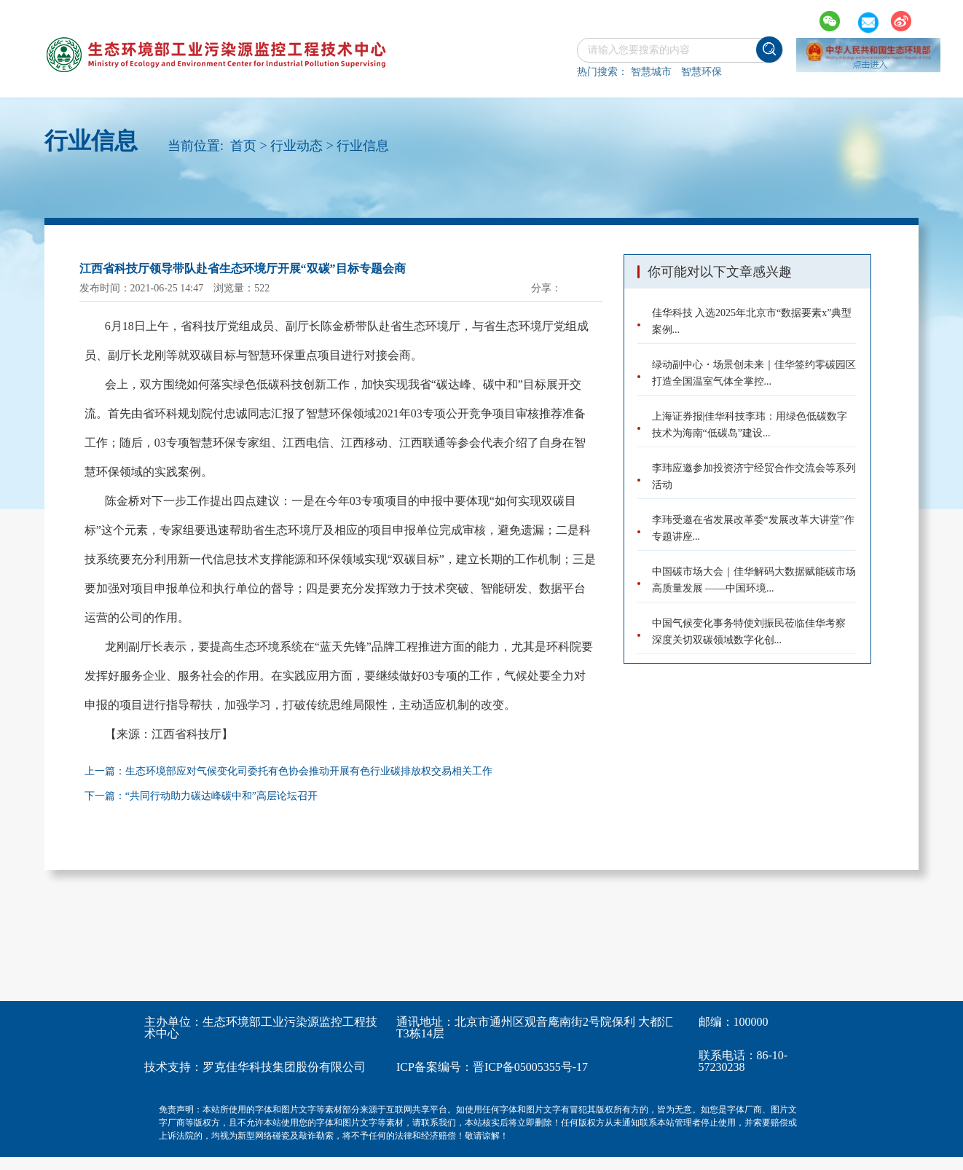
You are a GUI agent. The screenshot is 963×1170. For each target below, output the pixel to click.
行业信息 (363, 145)
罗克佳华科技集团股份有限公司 (284, 1067)
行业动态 (296, 145)
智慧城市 (651, 71)
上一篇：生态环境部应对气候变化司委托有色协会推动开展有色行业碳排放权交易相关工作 (288, 771)
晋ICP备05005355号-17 (530, 1067)
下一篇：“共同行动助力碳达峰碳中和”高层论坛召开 (201, 795)
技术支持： (173, 1067)
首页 (243, 145)
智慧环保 (701, 71)
